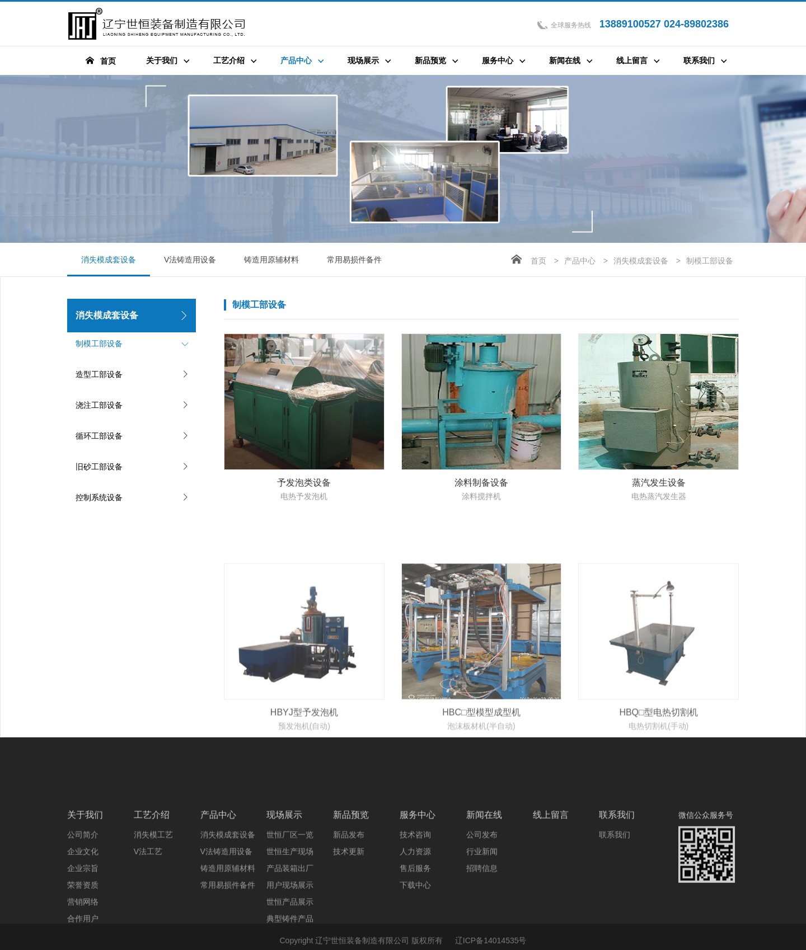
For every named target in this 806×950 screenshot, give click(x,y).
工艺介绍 (152, 876)
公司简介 (83, 895)
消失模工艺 (153, 895)
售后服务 (415, 929)
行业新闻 (482, 912)
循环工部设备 (99, 435)
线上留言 (551, 876)
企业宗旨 (83, 929)
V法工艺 (148, 912)
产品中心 (580, 260)
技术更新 (348, 912)
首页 (538, 260)
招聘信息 (482, 929)
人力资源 (415, 912)
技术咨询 (415, 895)
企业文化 (83, 912)
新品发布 (348, 895)
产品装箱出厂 (289, 929)
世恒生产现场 (289, 912)
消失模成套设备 (108, 265)
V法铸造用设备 (190, 259)
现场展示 (284, 876)
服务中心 (417, 876)
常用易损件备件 (354, 259)
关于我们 (85, 876)
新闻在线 (484, 876)
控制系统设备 (99, 497)
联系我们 (617, 876)
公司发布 (482, 895)
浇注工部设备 (99, 405)
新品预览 (351, 876)
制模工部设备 (99, 343)
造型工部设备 (99, 374)
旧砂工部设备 (99, 466)
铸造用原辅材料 (271, 259)
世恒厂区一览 (289, 895)
